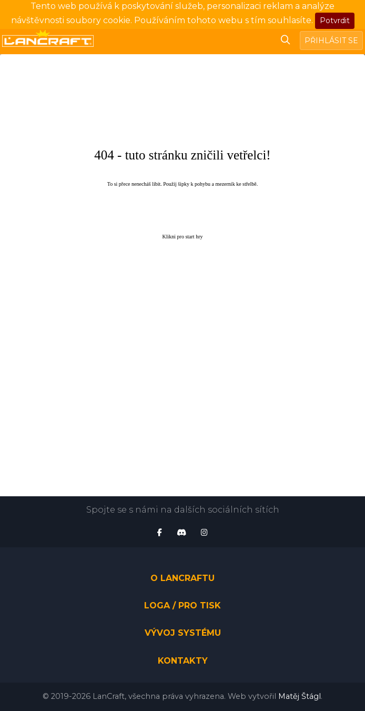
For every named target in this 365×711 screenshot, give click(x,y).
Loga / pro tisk (182, 605)
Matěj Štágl (299, 696)
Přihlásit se (331, 40)
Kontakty (183, 661)
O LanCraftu (182, 578)
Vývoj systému (183, 633)
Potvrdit (335, 20)
